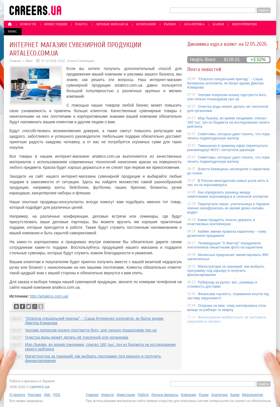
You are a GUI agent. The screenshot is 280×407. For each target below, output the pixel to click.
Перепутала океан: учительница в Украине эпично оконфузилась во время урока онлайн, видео (228, 208)
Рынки (170, 24)
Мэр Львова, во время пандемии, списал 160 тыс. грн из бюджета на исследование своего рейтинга (228, 122)
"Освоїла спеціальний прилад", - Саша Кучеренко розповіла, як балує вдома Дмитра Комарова (225, 83)
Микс (13, 31)
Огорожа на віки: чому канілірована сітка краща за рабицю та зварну (226, 307)
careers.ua (39, 386)
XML (47, 395)
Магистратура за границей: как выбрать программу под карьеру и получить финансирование (225, 270)
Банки (218, 24)
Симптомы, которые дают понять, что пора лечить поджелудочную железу (228, 136)
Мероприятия (244, 24)
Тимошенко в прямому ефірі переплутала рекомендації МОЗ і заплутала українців (227, 148)
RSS (56, 395)
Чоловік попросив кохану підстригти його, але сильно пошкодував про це (91, 330)
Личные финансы (112, 24)
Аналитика (194, 24)
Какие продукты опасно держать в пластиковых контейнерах (221, 222)
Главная (15, 60)
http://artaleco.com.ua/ (49, 296)
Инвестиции (55, 24)
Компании (146, 24)
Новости (28, 24)
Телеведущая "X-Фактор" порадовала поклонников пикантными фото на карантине (225, 245)
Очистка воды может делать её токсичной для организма (76, 337)
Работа (81, 24)
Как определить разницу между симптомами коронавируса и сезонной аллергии (227, 194)
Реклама (34, 395)
